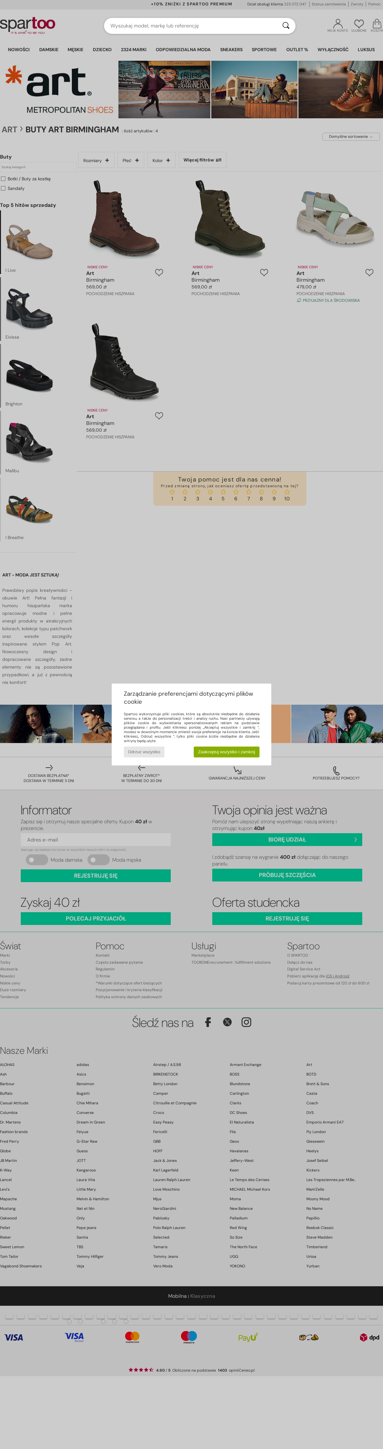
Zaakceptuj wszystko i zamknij (226, 751)
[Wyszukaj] (286, 26)
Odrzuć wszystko (144, 751)
